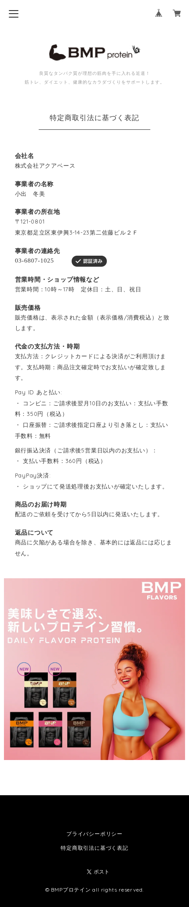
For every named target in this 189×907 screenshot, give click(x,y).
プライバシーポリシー (94, 833)
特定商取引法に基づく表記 (94, 848)
